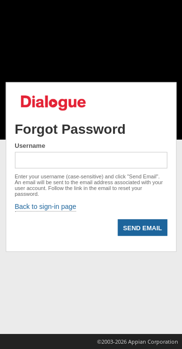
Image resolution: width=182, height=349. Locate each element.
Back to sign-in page (45, 206)
